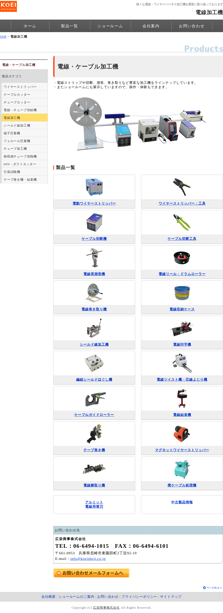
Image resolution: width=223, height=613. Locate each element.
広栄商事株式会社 (106, 607)
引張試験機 (12, 172)
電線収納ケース (182, 309)
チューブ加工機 (15, 148)
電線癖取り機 (94, 485)
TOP (3, 36)
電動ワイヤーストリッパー (94, 203)
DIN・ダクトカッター (20, 164)
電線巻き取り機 (94, 309)
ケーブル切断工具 (182, 239)
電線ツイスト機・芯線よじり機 (182, 379)
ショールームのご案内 (76, 597)
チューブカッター (17, 102)
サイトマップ (171, 597)
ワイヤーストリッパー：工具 (182, 203)
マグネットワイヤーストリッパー (182, 450)
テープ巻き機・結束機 (20, 179)
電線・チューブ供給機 (20, 110)
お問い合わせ (192, 26)
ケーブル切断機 (94, 239)
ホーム (30, 26)
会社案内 (151, 26)
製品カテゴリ (12, 76)
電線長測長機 (94, 274)
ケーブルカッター (17, 94)
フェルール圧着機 (17, 141)
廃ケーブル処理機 (182, 485)
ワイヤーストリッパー (20, 87)
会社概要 (48, 597)
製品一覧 (69, 26)
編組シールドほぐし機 (94, 379)
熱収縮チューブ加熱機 (20, 156)
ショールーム (110, 26)
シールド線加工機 (94, 344)
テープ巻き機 (94, 450)
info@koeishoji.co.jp (88, 559)
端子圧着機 (12, 133)
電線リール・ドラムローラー (182, 274)
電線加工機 (12, 118)
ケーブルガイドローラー (94, 415)
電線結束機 (182, 415)
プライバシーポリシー (139, 597)
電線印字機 (182, 344)
